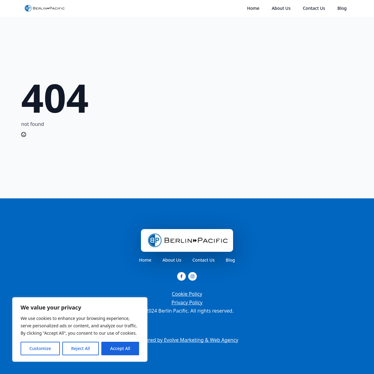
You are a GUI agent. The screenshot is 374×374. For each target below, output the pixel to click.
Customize (40, 348)
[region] (79, 329)
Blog (342, 8)
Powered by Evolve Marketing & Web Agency (187, 340)
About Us (281, 8)
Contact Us (314, 8)
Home (253, 8)
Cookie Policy (187, 293)
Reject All (80, 348)
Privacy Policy (187, 302)
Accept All (120, 348)
